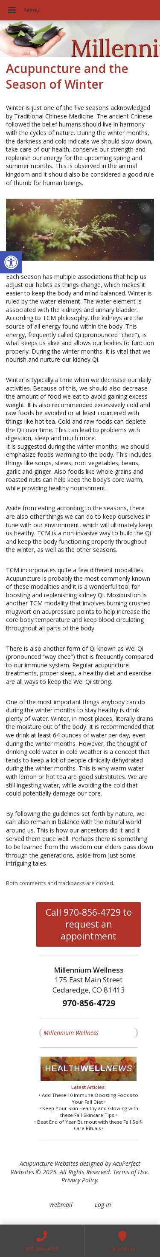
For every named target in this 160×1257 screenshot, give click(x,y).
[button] (11, 262)
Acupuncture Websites (49, 1163)
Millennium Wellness (71, 1033)
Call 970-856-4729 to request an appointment (89, 924)
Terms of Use (130, 1172)
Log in (103, 1205)
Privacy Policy (79, 1180)
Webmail (61, 1205)
